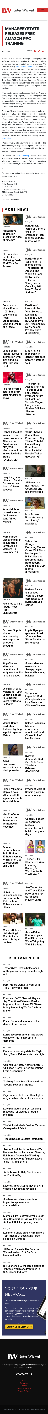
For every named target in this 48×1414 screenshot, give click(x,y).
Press (24, 1380)
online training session (25, 67)
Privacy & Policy (24, 1391)
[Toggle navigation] (42, 10)
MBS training (23, 156)
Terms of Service (24, 1388)
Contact (24, 1386)
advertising (6, 138)
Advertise (24, 1383)
